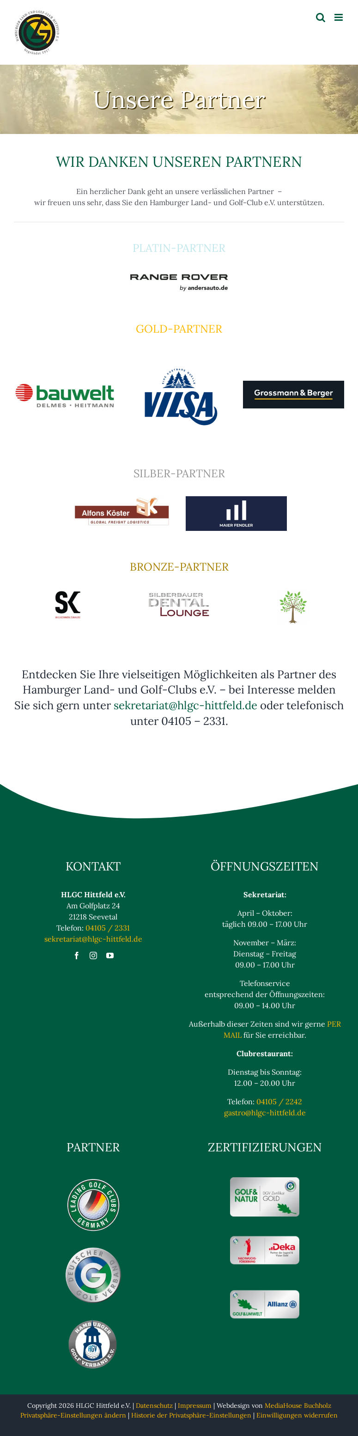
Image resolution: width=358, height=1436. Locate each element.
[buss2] (293, 593)
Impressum (195, 1405)
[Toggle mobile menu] (339, 17)
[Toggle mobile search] (320, 17)
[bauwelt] (64, 383)
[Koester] (121, 500)
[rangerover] (179, 275)
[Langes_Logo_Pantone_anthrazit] (293, 384)
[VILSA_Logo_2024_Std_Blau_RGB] (179, 355)
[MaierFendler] (236, 500)
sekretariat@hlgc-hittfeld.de (185, 705)
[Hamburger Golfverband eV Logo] (93, 1321)
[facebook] (76, 955)
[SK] (64, 593)
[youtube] (110, 955)
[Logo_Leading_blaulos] (93, 1181)
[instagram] (93, 955)
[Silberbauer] (179, 593)
